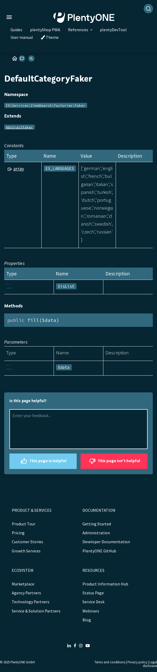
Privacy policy (137, 662)
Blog (86, 619)
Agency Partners (26, 592)
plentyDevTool (113, 29)
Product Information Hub (105, 583)
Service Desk (93, 601)
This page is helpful (42, 461)
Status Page (93, 592)
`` (9, 286)
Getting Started (96, 523)
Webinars (90, 611)
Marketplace (23, 583)
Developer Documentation (106, 541)
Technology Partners (30, 601)
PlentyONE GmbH (22, 662)
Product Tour (23, 523)
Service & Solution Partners (36, 611)
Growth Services (26, 550)
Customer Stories (27, 541)
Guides (16, 29)
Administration (96, 532)
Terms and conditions (109, 662)
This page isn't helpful (114, 461)
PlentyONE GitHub (99, 550)
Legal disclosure (150, 664)
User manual (21, 37)
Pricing (18, 532)
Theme (50, 37)
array (18, 169)
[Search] (148, 8)
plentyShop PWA (45, 29)
